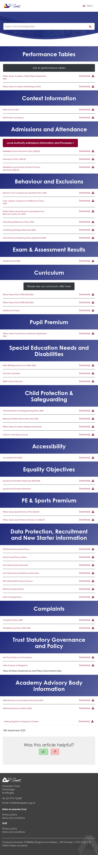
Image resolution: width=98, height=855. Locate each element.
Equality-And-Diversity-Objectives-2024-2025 (21, 481)
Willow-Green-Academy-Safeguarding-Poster (22, 426)
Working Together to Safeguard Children (21, 721)
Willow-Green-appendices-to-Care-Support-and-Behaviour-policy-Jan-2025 (24, 212)
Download (84, 75)
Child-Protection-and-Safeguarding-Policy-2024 (23, 410)
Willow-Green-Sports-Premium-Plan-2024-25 (21, 512)
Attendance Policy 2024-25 (14, 159)
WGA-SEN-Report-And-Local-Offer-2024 (19, 365)
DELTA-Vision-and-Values (13, 117)
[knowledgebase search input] (49, 26)
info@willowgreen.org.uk (22, 802)
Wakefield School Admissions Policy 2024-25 (21, 151)
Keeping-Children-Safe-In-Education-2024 (20, 418)
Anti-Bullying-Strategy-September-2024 (19, 230)
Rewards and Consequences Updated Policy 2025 (25, 193)
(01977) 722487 (14, 798)
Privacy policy (9, 814)
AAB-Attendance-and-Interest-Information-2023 (23, 700)
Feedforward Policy (11, 310)
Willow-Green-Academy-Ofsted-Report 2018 (22, 86)
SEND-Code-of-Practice (13, 381)
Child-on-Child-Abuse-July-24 (15, 434)
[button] (87, 6)
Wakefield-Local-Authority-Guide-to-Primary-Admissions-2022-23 (22, 168)
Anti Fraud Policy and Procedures (17, 657)
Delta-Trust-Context (11, 109)
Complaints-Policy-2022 (13, 620)
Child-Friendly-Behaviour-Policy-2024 (18, 222)
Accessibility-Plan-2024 (12, 457)
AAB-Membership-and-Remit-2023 (17, 708)
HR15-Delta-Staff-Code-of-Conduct (18, 581)
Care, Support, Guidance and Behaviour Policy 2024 (23, 202)
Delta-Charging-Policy (12, 597)
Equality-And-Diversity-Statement (17, 488)
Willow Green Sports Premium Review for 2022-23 (24, 520)
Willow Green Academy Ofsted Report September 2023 (24, 77)
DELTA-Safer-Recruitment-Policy (16, 549)
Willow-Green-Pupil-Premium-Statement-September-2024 (25, 334)
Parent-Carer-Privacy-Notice (15, 557)
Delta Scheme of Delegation (15, 665)
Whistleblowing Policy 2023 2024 (16, 628)
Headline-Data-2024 (11, 261)
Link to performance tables (49, 68)
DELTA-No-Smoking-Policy (13, 589)
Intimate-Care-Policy (11, 373)
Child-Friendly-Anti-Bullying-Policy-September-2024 (24, 238)
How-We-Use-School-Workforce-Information (21, 573)
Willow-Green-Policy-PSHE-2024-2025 (18, 294)
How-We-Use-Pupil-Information (16, 565)
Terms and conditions (13, 817)
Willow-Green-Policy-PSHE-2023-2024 (18, 302)
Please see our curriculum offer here (49, 286)
